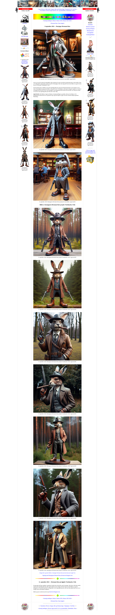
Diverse (43, 9)
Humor (44, 10)
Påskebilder (69, 10)
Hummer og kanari (90, 26)
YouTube (75, 9)
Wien (73, 10)
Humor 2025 (59, 20)
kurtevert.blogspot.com (54, 591)
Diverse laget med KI (51, 10)
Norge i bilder (90, 54)
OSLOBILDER (25, 36)
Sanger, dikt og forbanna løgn (57, 9)
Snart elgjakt (61, 23)
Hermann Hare (54, 23)
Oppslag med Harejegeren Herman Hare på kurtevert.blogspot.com (57, 575)
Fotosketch (67, 9)
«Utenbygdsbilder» (90, 34)
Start (40, 9)
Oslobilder (90, 24)
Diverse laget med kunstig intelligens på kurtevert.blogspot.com (90, 152)
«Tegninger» (67, 606)
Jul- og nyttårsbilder (61, 10)
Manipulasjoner (90, 30)
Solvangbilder (90, 32)
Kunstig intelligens (48, 20)
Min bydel (48, 9)
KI (71, 9)
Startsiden (24, 23)
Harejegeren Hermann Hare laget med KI (24, 62)
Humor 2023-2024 (67, 20)
